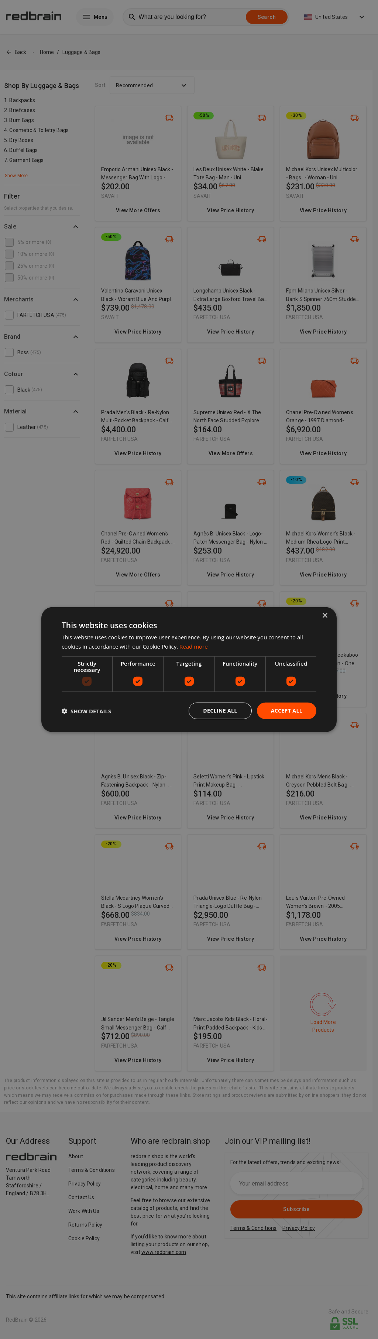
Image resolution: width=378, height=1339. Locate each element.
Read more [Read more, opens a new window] (193, 646)
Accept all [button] (286, 710)
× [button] (324, 615)
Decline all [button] (220, 710)
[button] (86, 710)
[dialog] (189, 669)
